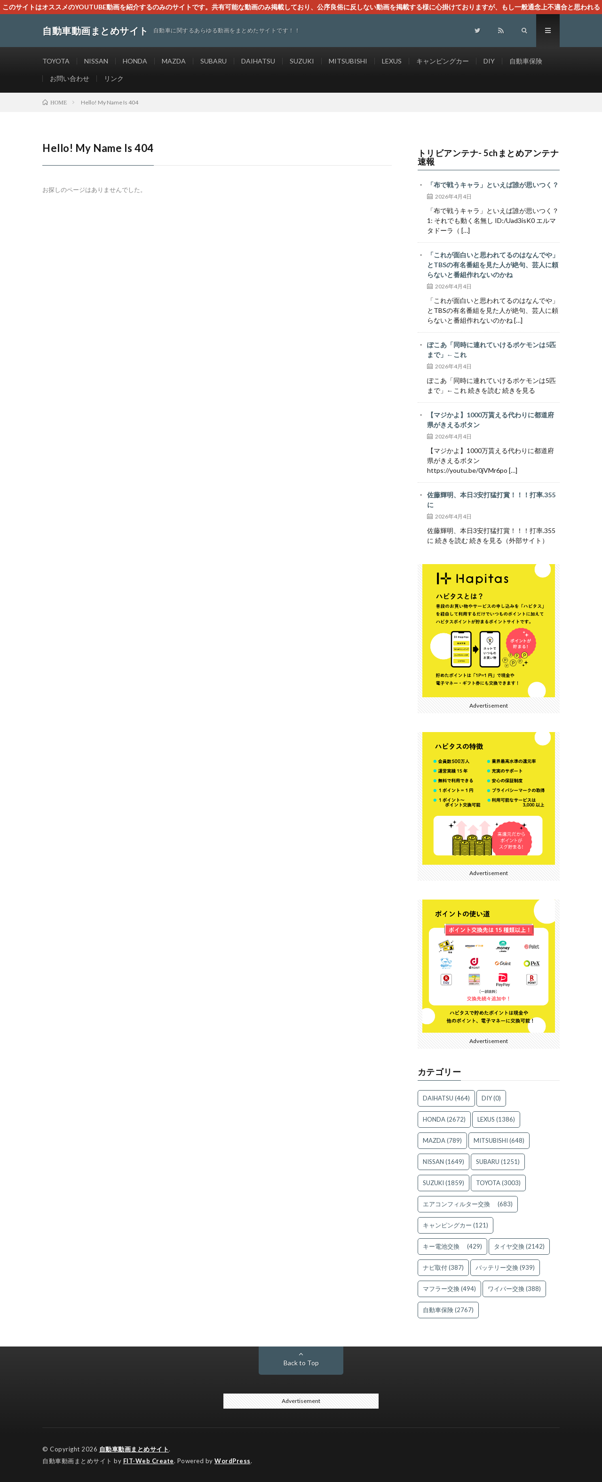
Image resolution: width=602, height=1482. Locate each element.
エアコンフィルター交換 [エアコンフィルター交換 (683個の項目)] (468, 1204)
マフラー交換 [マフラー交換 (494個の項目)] (449, 1288)
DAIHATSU (258, 61)
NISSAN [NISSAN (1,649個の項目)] (443, 1161)
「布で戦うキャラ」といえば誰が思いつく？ (493, 185)
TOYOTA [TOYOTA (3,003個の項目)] (498, 1183)
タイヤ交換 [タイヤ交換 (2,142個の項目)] (519, 1246)
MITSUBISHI (348, 61)
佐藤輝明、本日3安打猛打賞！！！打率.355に (491, 500)
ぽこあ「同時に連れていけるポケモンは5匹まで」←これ (491, 350)
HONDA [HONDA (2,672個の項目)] (444, 1119)
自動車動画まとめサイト (134, 1449)
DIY (489, 61)
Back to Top (301, 1363)
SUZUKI (302, 61)
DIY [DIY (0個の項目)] (491, 1098)
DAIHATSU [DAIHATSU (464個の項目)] (446, 1098)
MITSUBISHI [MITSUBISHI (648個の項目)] (499, 1140)
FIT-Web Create (148, 1461)
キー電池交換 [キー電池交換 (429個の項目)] (452, 1246)
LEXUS (392, 61)
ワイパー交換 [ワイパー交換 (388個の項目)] (514, 1288)
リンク (114, 78)
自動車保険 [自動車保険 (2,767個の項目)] (448, 1310)
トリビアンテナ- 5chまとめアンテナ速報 (488, 157)
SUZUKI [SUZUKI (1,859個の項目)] (443, 1183)
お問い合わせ (69, 78)
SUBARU (213, 61)
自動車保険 (525, 61)
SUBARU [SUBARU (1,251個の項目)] (498, 1161)
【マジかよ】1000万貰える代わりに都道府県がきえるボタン (490, 420)
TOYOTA (56, 61)
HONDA (135, 61)
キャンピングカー (442, 61)
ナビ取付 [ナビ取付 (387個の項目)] (443, 1267)
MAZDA (174, 61)
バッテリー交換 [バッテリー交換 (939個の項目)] (505, 1267)
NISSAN (96, 61)
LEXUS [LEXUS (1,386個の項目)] (496, 1119)
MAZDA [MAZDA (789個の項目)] (442, 1140)
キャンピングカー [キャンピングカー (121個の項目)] (455, 1225)
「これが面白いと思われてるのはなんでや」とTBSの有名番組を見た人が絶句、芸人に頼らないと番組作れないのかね (493, 265)
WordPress (232, 1461)
